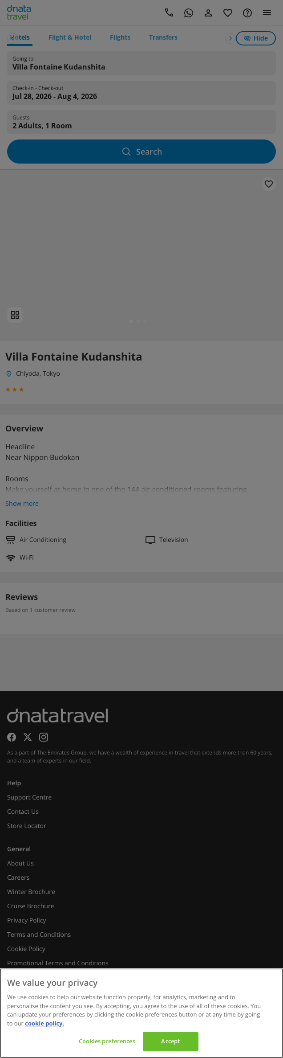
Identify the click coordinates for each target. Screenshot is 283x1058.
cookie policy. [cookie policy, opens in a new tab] (44, 1023)
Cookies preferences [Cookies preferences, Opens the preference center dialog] (107, 1041)
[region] (141, 1013)
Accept (170, 1041)
